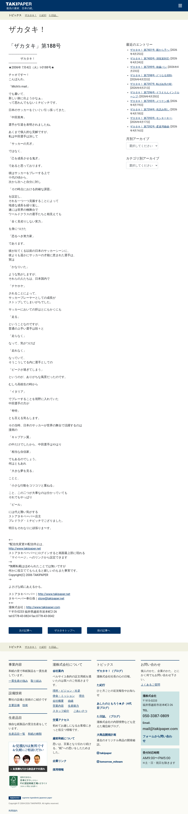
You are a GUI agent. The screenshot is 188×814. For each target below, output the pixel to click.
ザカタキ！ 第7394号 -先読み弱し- (150, 109)
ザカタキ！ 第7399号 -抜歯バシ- (148, 67)
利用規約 (13, 810)
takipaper (104, 753)
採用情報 (58, 769)
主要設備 (14, 705)
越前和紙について (64, 738)
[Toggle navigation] (178, 5)
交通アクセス (61, 720)
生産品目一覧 (17, 734)
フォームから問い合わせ (157, 738)
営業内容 (58, 705)
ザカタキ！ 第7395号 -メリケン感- (150, 101)
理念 (81, 696)
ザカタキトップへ (64, 630)
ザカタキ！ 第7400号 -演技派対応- (150, 58)
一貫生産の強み (18, 681)
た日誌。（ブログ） (109, 716)
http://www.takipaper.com (43, 607)
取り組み (36, 681)
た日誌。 (53, 15)
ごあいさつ (80, 711)
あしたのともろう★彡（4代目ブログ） (114, 705)
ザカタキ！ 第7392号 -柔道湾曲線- (150, 126)
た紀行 (42, 15)
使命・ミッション (64, 696)
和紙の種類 (35, 734)
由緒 (70, 701)
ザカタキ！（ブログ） (110, 671)
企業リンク (59, 761)
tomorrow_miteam (110, 761)
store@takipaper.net (51, 598)
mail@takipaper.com (160, 729)
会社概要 (58, 701)
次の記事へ (25, 630)
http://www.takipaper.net (25, 548)
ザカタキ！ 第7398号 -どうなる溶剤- (151, 75)
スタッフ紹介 (61, 711)
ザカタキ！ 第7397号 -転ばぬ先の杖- (151, 84)
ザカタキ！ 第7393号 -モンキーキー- (151, 118)
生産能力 (73, 705)
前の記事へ (103, 630)
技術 (25, 705)
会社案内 (58, 671)
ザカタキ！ (31, 15)
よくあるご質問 (150, 684)
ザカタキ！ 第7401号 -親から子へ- (150, 50)
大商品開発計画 (106, 734)
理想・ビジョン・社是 (66, 690)
